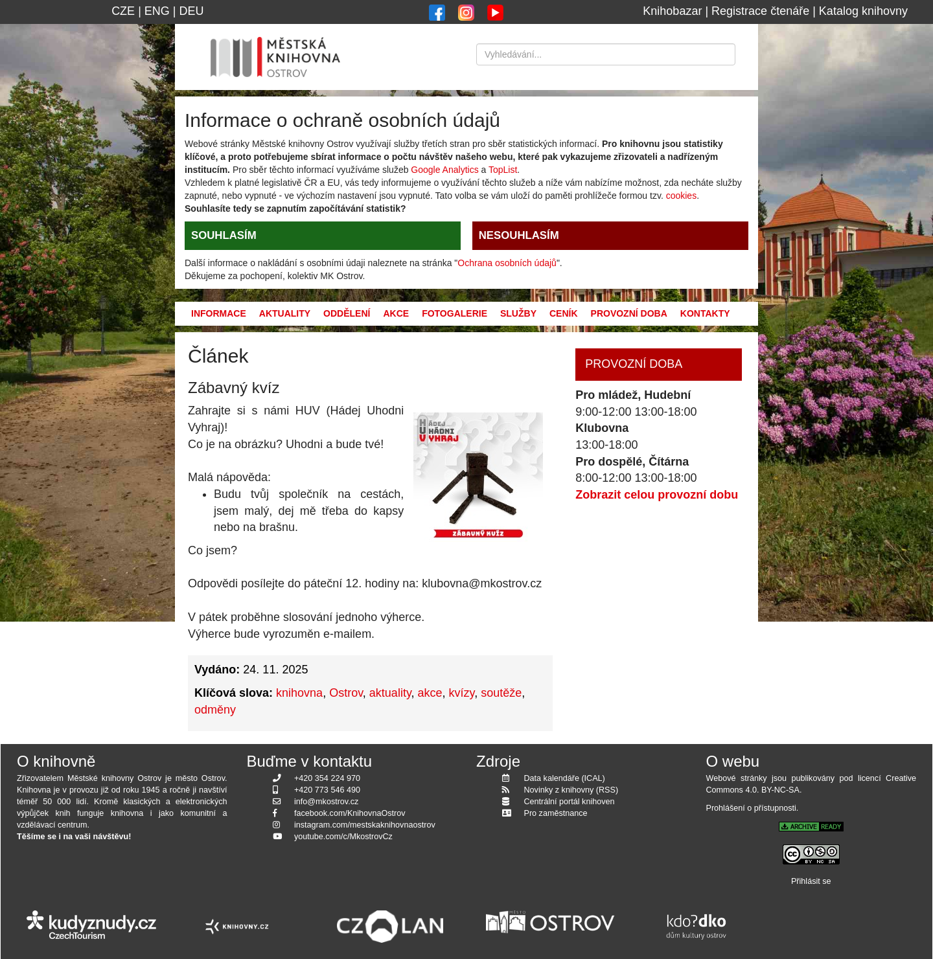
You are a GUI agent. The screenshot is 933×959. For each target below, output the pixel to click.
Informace (218, 313)
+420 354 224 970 (327, 778)
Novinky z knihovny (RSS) (571, 790)
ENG (157, 11)
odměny (215, 709)
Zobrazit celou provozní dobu (656, 494)
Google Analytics (444, 169)
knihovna (299, 692)
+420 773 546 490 (327, 790)
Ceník (563, 313)
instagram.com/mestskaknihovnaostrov (364, 824)
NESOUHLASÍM (519, 235)
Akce (396, 313)
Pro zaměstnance (556, 813)
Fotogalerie (454, 313)
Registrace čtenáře (760, 11)
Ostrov (346, 692)
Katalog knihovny (863, 11)
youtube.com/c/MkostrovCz (343, 836)
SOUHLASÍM (224, 235)
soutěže (501, 692)
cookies (681, 195)
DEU (191, 11)
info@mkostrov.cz (326, 801)
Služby (518, 313)
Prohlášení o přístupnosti (751, 808)
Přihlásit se (811, 881)
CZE (123, 11)
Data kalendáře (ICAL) (564, 778)
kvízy (462, 692)
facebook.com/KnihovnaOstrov (350, 813)
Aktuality (284, 313)
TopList (503, 169)
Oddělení (346, 313)
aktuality (390, 692)
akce (430, 692)
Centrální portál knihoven (569, 801)
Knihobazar (672, 11)
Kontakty (705, 313)
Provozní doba (629, 313)
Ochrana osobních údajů (507, 263)
